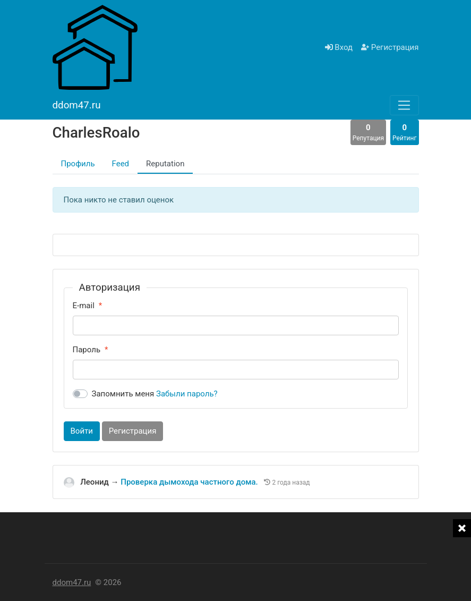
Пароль (87, 349)
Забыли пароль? (187, 394)
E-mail (84, 305)
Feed (121, 163)
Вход (339, 47)
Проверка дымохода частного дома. (190, 482)
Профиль (78, 163)
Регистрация (389, 47)
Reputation (165, 163)
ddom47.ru (72, 582)
